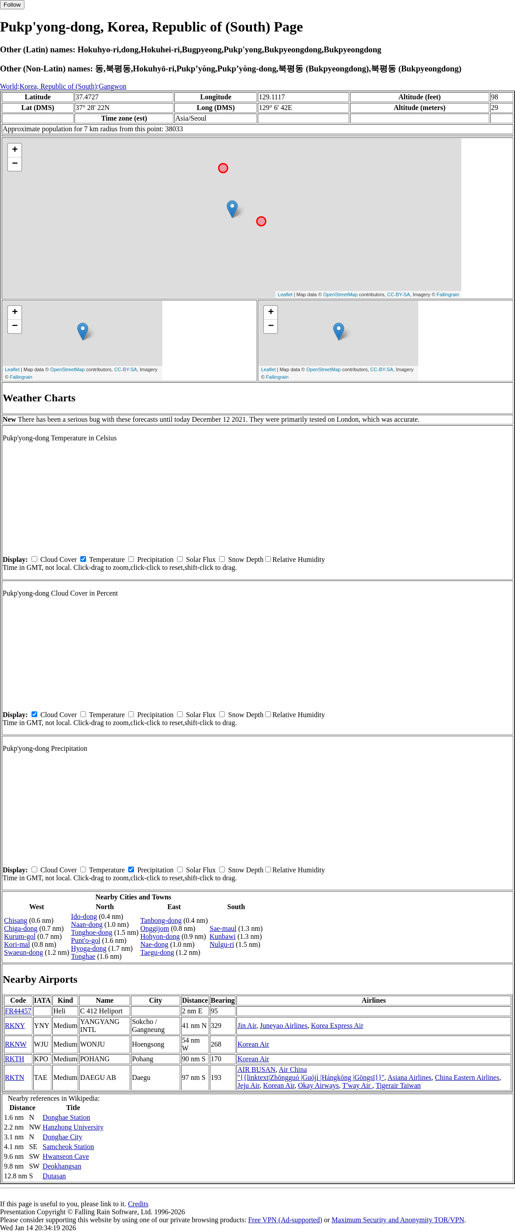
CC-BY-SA (398, 294)
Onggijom (154, 928)
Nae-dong (154, 944)
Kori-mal (17, 944)
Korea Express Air (337, 1025)
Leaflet (285, 294)
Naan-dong (86, 924)
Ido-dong (84, 916)
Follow (12, 4)
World (9, 86)
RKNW (16, 1044)
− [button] (15, 164)
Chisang (15, 920)
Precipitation (155, 559)
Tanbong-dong (160, 920)
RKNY (15, 1025)
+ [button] (15, 150)
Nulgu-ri (222, 944)
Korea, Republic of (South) (58, 86)
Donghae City (62, 1137)
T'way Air (357, 1085)
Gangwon (112, 86)
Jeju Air (248, 1085)
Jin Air (246, 1025)
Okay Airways (318, 1085)
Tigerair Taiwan (398, 1085)
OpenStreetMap (340, 294)
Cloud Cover (58, 559)
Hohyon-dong (160, 936)
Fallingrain (447, 294)
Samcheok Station (68, 1146)
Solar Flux (201, 559)
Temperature (107, 559)
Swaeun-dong (23, 952)
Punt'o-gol (85, 940)
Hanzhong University (73, 1127)
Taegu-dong (157, 952)
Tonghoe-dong (91, 932)
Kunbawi (223, 936)
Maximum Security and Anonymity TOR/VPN (398, 1220)
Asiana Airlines (409, 1077)
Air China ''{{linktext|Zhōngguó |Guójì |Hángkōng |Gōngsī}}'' (310, 1073)
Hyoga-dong (88, 948)
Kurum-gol (19, 936)
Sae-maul (223, 928)
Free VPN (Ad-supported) (285, 1220)
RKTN (14, 1077)
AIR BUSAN (256, 1069)
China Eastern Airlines (467, 1077)
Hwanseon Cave (66, 1156)
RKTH (14, 1059)
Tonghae (83, 956)
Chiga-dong (21, 928)
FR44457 (18, 1011)
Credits (138, 1204)
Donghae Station (66, 1117)
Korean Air (253, 1044)
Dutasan (54, 1176)
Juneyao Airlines (283, 1025)
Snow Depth (245, 559)
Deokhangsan (62, 1166)
